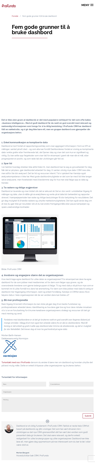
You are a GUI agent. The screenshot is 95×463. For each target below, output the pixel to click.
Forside (15, 16)
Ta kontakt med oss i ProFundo (15, 362)
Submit (88, 416)
